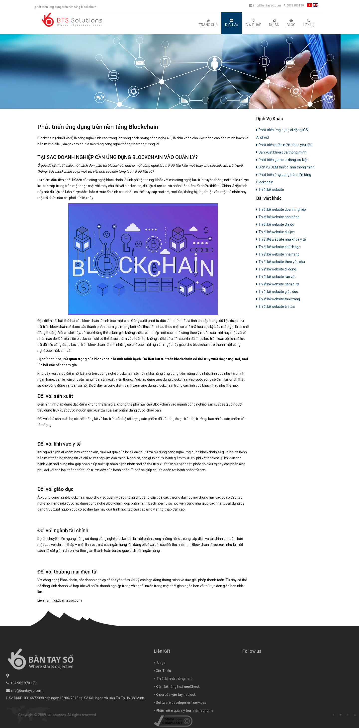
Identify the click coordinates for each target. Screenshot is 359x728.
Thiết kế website (270, 190)
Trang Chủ (208, 23)
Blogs (159, 696)
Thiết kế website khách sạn (278, 247)
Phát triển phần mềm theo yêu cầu (284, 145)
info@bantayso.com (265, 5)
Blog (291, 23)
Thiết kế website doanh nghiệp (281, 209)
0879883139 (294, 5)
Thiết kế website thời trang (278, 299)
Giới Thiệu (162, 704)
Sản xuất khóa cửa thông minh (281, 152)
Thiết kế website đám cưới (277, 284)
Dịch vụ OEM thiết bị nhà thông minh (285, 167)
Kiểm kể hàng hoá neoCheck (177, 720)
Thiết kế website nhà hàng (277, 254)
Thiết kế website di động (276, 269)
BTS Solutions (89, 715)
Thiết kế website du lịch (275, 232)
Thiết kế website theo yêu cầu (280, 262)
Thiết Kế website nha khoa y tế (281, 239)
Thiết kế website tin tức (275, 307)
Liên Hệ (309, 23)
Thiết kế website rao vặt (276, 277)
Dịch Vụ (231, 23)
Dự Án (274, 23)
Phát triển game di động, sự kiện (282, 160)
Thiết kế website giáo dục (277, 292)
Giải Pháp (254, 23)
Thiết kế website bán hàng (277, 217)
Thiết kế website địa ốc (275, 224)
